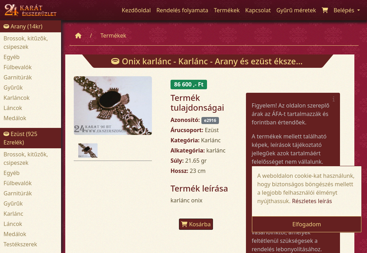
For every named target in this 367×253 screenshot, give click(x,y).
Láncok (13, 108)
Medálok (15, 118)
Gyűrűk (13, 87)
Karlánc (13, 214)
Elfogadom (306, 224)
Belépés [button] (345, 10)
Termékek (113, 35)
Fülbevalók (18, 67)
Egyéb (12, 57)
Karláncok (16, 98)
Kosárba (196, 224)
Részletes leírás (312, 201)
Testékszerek (20, 244)
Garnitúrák (18, 77)
